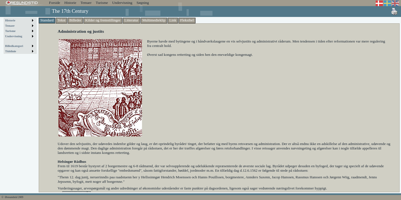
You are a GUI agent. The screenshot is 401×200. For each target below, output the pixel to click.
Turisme (102, 3)
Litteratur (131, 20)
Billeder (75, 20)
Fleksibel (187, 20)
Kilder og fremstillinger (103, 20)
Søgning (142, 3)
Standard (46, 20)
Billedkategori (14, 46)
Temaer (86, 3)
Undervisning (122, 3)
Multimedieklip (153, 20)
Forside (54, 3)
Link (172, 20)
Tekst (61, 20)
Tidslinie (10, 51)
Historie (70, 3)
